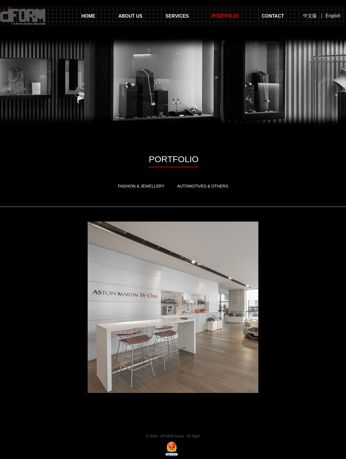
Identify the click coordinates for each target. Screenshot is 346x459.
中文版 (310, 16)
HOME (88, 16)
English (333, 16)
